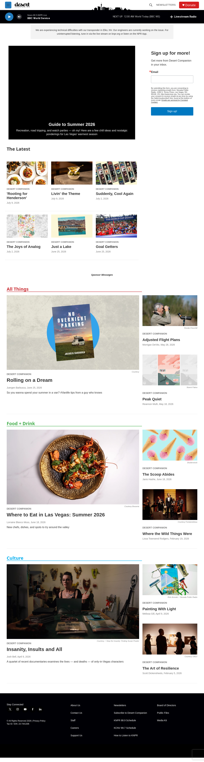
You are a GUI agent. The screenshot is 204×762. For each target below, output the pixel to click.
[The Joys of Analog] (27, 230)
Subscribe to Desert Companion (130, 717)
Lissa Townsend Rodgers (155, 543)
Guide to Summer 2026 (72, 128)
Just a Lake (61, 251)
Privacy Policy (39, 725)
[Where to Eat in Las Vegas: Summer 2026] (73, 471)
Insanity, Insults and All (34, 653)
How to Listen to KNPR (126, 740)
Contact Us (76, 717)
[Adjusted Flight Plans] (169, 315)
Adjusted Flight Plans (161, 344)
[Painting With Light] (169, 584)
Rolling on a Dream (29, 384)
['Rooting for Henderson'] (27, 177)
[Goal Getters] (116, 230)
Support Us (76, 740)
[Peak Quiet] (169, 374)
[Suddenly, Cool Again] (116, 177)
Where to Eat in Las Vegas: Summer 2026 (56, 519)
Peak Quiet (152, 403)
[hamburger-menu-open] (8, 5)
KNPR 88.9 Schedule (125, 725)
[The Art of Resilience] (169, 643)
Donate (190, 5)
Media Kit (162, 725)
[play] (9, 17)
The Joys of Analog (23, 251)
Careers (75, 732)
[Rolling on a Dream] (73, 337)
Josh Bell (11, 661)
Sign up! (172, 115)
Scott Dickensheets (152, 677)
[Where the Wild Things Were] (169, 509)
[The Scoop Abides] (169, 449)
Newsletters (166, 5)
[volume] (19, 17)
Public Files (163, 717)
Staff (73, 725)
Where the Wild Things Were (167, 538)
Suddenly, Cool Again (114, 198)
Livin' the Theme (65, 198)
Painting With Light (159, 613)
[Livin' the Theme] (71, 177)
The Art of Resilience (160, 673)
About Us (75, 710)
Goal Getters (107, 251)
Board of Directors (166, 710)
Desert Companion (18, 193)
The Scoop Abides (158, 479)
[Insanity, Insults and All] (73, 606)
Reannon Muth (150, 408)
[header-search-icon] (150, 5)
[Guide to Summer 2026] (72, 85)
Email (154, 76)
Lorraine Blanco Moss (18, 526)
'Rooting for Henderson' (17, 200)
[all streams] (183, 16)
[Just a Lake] (71, 230)
